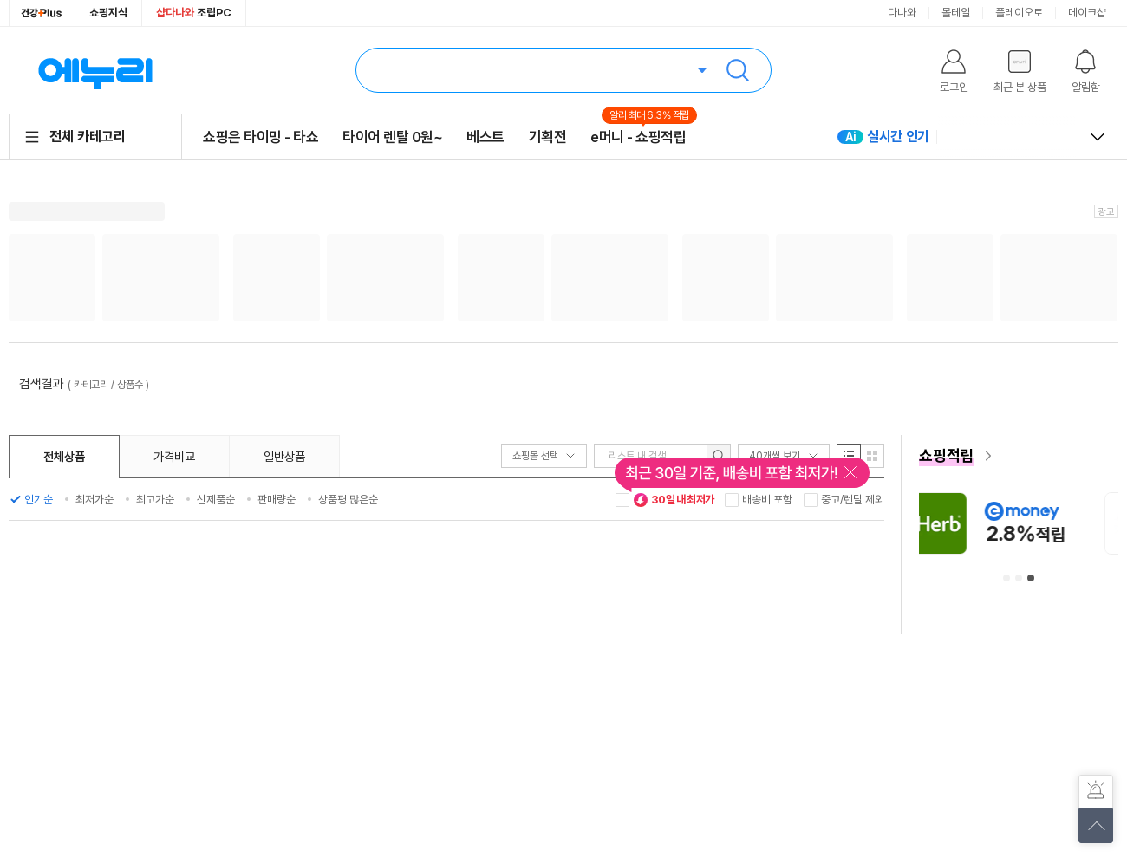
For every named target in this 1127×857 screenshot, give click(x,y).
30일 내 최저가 (673, 500)
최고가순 (155, 499)
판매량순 (276, 499)
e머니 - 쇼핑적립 (638, 136)
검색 (737, 70)
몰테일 (955, 12)
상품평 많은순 (348, 499)
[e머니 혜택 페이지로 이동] (1018, 455)
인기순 (38, 499)
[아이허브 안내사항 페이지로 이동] (1013, 523)
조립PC (193, 12)
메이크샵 (1087, 12)
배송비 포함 (767, 499)
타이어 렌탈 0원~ (392, 137)
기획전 (548, 137)
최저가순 (94, 499)
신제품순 (216, 499)
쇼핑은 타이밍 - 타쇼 (260, 137)
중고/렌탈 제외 (852, 499)
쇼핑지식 (108, 12)
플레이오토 (1019, 12)
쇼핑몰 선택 (544, 456)
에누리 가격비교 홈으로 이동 (95, 70)
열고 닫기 (1097, 137)
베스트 (485, 137)
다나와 (902, 12)
